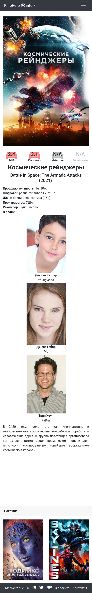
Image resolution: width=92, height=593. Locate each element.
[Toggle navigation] (83, 5)
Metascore (57, 160)
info (29, 5)
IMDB (11, 160)
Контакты (80, 588)
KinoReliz (14, 5)
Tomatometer (80, 160)
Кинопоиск (34, 160)
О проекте (62, 588)
